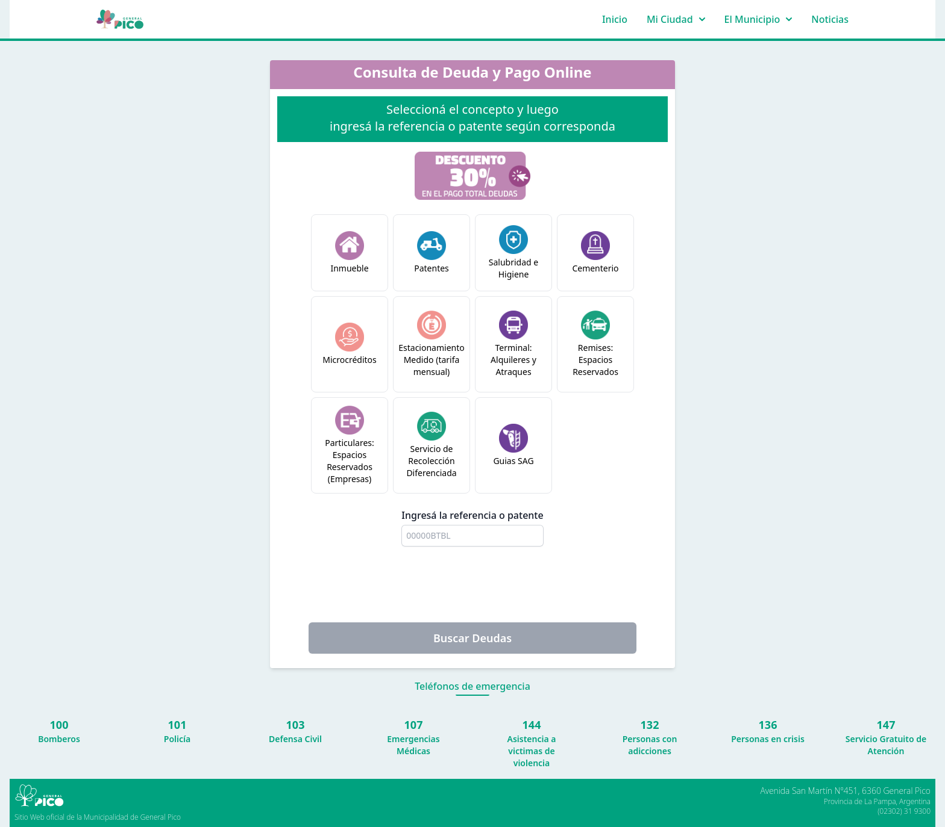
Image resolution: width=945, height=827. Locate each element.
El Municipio (758, 19)
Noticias (830, 19)
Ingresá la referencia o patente (472, 515)
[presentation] (472, 584)
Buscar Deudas (472, 638)
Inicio (614, 19)
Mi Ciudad (676, 19)
